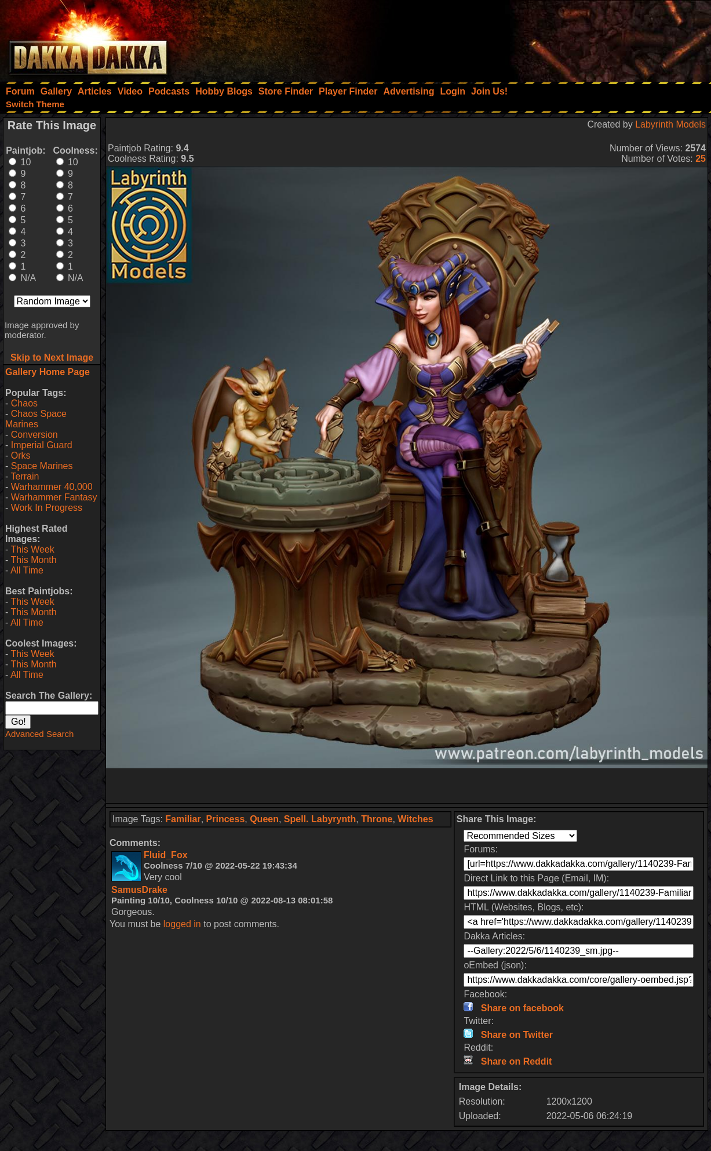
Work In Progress (46, 508)
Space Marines (42, 466)
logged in (182, 924)
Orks (21, 455)
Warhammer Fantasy (54, 497)
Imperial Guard (41, 445)
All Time (26, 570)
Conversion (34, 435)
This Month (33, 560)
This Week (32, 549)
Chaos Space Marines (36, 419)
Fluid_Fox (166, 855)
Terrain (24, 476)
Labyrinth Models (670, 124)
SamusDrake (139, 890)
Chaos (24, 403)
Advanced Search (39, 734)
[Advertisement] (555, 37)
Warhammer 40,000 (52, 487)
